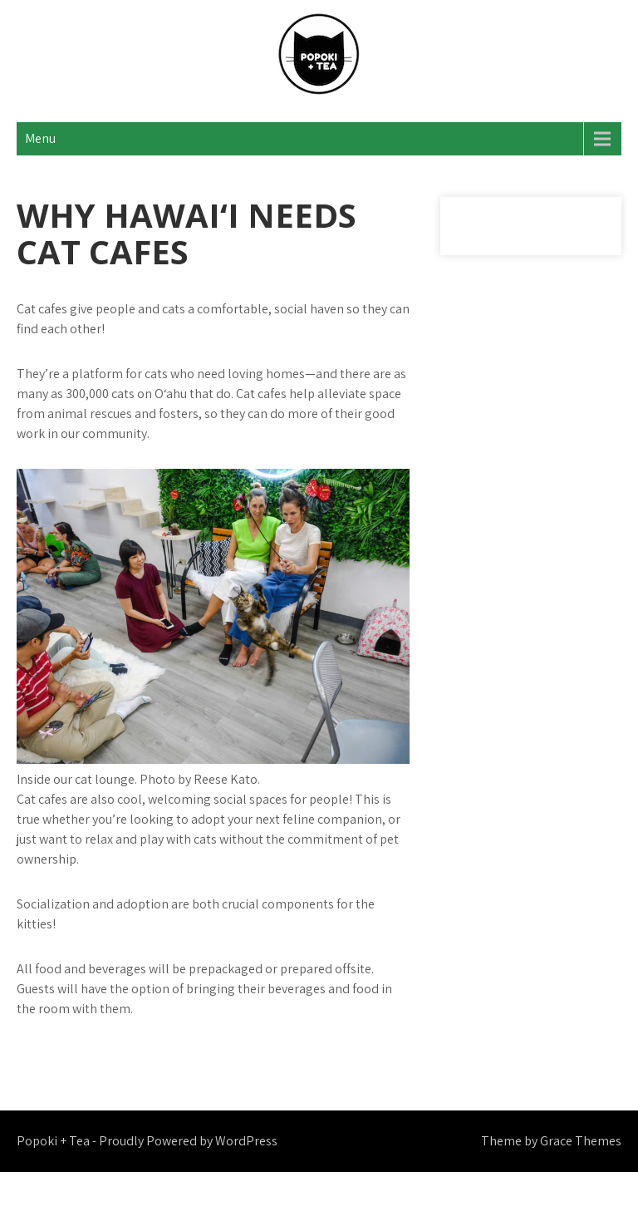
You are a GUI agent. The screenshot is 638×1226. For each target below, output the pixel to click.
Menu (40, 138)
